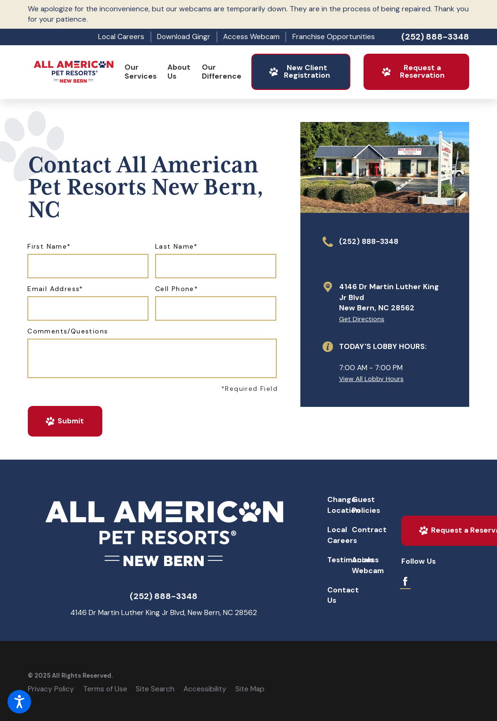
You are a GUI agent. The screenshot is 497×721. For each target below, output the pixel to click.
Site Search (155, 689)
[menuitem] (140, 72)
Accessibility (204, 689)
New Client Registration (299, 71)
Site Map (250, 689)
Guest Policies (362, 505)
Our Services (140, 72)
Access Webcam (251, 36)
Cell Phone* (176, 289)
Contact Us (338, 595)
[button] (19, 701)
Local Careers (121, 36)
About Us (179, 72)
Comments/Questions (67, 331)
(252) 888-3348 (435, 36)
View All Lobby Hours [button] (371, 378)
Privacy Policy (51, 689)
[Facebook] (405, 581)
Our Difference (221, 72)
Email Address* (55, 289)
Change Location (338, 505)
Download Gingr (183, 36)
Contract (362, 530)
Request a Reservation (413, 71)
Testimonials (338, 560)
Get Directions (361, 319)
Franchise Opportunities (333, 36)
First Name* (49, 247)
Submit (64, 421)
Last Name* (176, 247)
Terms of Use (105, 689)
